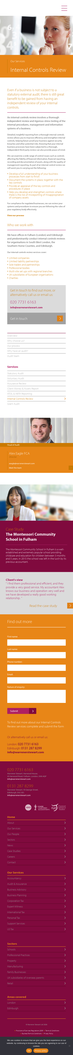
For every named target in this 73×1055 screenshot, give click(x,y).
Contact (11, 862)
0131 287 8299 (20, 786)
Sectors (11, 839)
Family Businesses (16, 972)
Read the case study (43, 605)
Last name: (12, 649)
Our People (13, 834)
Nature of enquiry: (16, 687)
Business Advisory (16, 889)
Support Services (16, 923)
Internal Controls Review (20, 398)
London (11, 1002)
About (10, 822)
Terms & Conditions (52, 1030)
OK (29, 1051)
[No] (69, 1045)
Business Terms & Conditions (32, 1033)
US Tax (10, 929)
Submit (14, 711)
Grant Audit (13, 403)
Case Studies (14, 851)
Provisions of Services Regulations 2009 (29, 1030)
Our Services (13, 828)
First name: (13, 636)
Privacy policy (41, 1051)
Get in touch (18, 318)
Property (11, 960)
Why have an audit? (17, 351)
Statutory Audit (15, 373)
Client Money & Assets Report (23, 388)
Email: (11, 674)
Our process (13, 345)
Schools (11, 949)
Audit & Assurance (17, 884)
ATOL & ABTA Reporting (19, 393)
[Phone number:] (36, 668)
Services (12, 366)
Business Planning (16, 895)
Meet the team (15, 467)
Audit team (13, 356)
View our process (15, 215)
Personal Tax (13, 917)
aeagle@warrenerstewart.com (22, 463)
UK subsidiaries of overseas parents (25, 977)
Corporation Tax (15, 901)
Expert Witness (15, 906)
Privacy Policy (48, 1033)
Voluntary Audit (15, 378)
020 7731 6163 (20, 769)
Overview (12, 335)
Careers (11, 856)
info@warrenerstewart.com (26, 307)
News (10, 845)
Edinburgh (12, 1008)
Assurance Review (16, 383)
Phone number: (14, 661)
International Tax (16, 912)
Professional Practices (18, 955)
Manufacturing (15, 966)
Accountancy (14, 878)
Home (11, 817)
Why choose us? (16, 340)
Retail (10, 983)
